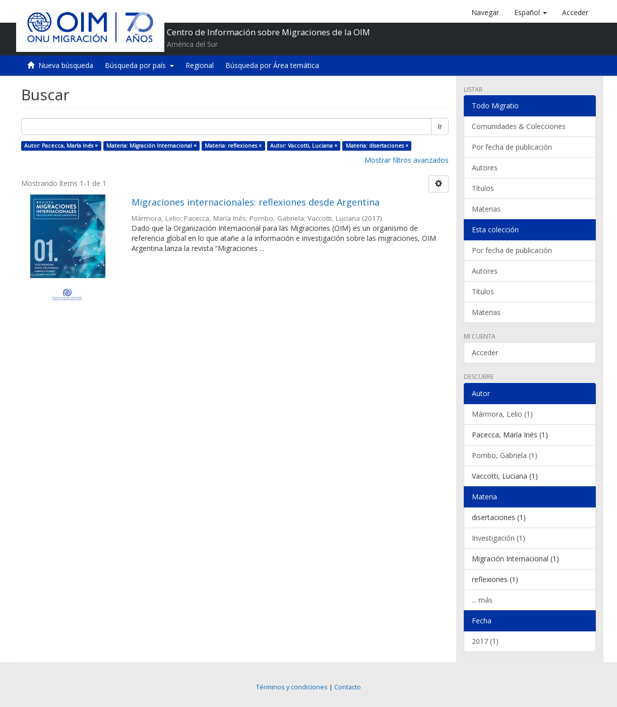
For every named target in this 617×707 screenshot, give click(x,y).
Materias (486, 209)
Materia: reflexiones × (233, 145)
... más (482, 600)
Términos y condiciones (292, 687)
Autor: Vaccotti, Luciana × (303, 145)
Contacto (347, 687)
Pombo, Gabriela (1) (504, 455)
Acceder (485, 352)
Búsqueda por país (139, 65)
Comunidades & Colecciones (519, 126)
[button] (530, 12)
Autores (485, 167)
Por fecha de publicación (512, 147)
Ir (440, 126)
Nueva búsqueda (65, 65)
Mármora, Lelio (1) (502, 414)
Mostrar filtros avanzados (406, 160)
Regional (200, 65)
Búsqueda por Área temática (272, 65)
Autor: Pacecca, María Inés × (61, 145)
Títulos (483, 188)
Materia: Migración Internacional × (151, 145)
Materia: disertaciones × (377, 145)
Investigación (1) (498, 538)
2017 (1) (485, 641)
